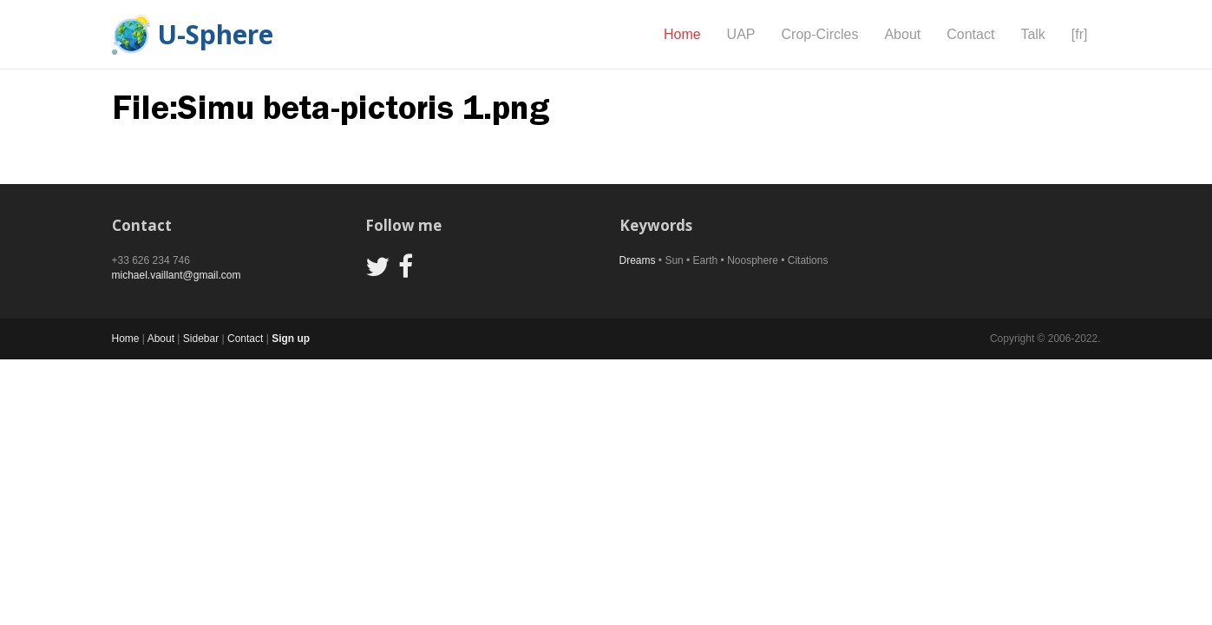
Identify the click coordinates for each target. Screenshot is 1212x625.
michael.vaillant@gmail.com (176, 275)
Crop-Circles (820, 34)
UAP (741, 34)
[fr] (1079, 34)
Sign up (291, 338)
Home (682, 34)
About (902, 34)
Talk (1032, 34)
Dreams (637, 260)
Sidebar (201, 338)
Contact (970, 34)
